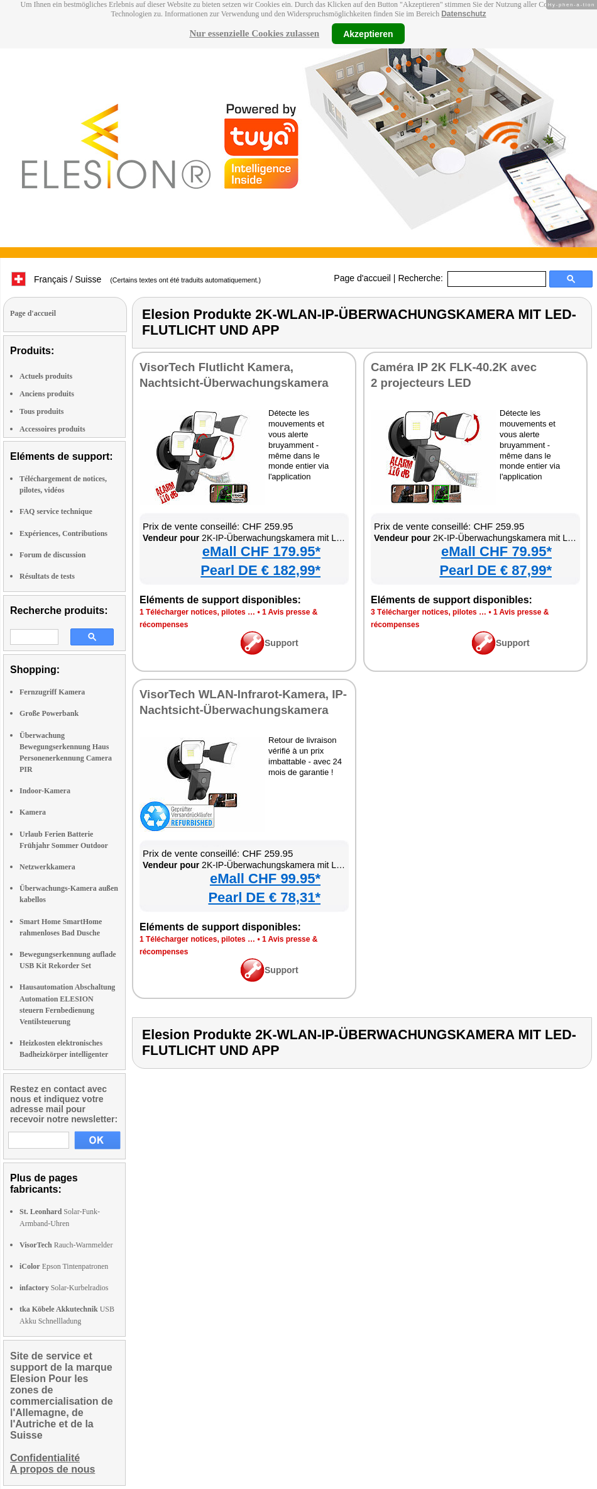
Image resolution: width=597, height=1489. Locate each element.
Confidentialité (45, 1458)
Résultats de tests (47, 576)
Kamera (32, 812)
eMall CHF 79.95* (496, 551)
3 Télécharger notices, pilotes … (428, 612)
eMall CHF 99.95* (265, 878)
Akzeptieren (368, 33)
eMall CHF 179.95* (261, 551)
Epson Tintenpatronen (63, 1266)
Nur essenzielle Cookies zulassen (254, 33)
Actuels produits (45, 376)
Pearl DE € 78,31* (264, 897)
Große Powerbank (49, 713)
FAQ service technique (55, 511)
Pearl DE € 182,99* (260, 570)
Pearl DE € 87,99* (495, 570)
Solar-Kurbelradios (63, 1287)
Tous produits (41, 411)
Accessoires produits (52, 429)
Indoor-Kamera (44, 790)
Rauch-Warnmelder (65, 1245)
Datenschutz (463, 13)
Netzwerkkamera (47, 866)
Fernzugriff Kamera (52, 692)
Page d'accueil (362, 278)
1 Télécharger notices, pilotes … (197, 612)
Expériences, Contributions (63, 533)
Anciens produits (46, 393)
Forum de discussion (52, 554)
